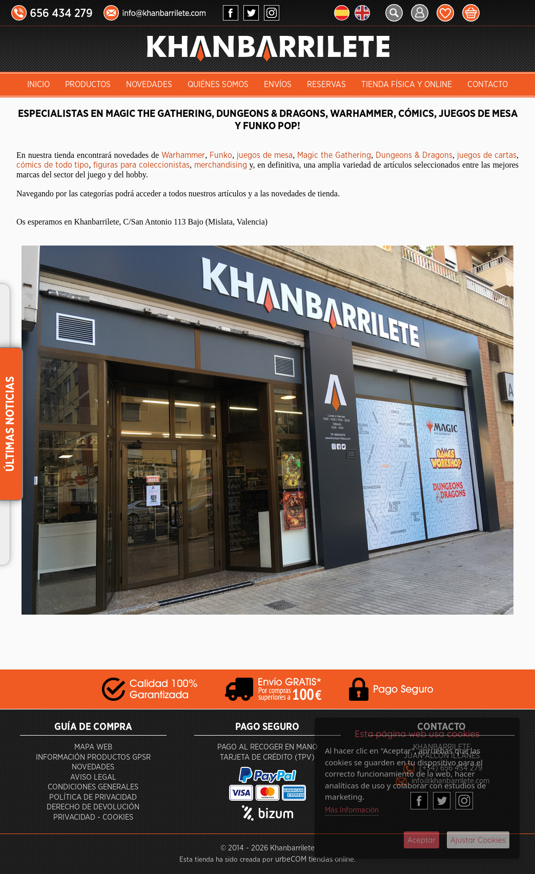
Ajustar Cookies (478, 840)
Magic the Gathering (334, 155)
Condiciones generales (93, 787)
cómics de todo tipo (52, 165)
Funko (221, 155)
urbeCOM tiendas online (314, 859)
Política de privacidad (93, 797)
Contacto (487, 84)
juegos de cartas (487, 155)
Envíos (278, 84)
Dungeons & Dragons (414, 155)
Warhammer (183, 155)
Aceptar (421, 840)
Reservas (326, 84)
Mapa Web (93, 747)
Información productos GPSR (93, 757)
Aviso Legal (93, 777)
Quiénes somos (218, 84)
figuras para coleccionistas (141, 165)
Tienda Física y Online (406, 84)
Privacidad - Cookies (93, 817)
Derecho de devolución (93, 807)
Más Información (352, 810)
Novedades (149, 84)
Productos (88, 84)
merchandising (220, 165)
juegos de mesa (265, 155)
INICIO (38, 84)
